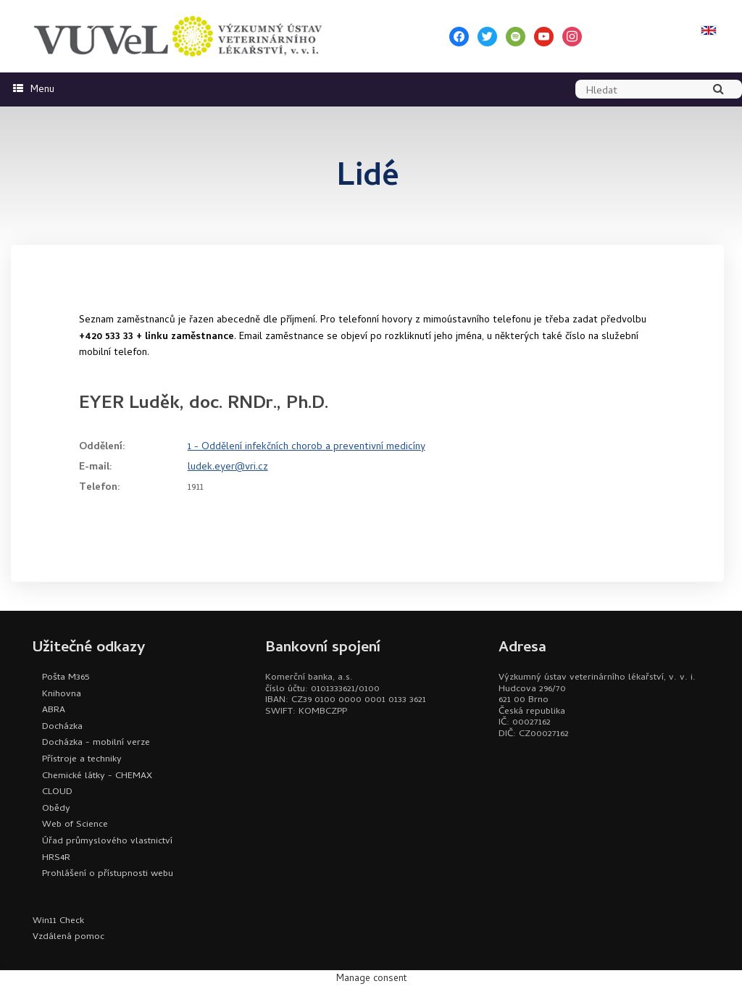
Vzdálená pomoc (68, 937)
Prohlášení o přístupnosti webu (107, 874)
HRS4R (56, 858)
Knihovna (61, 694)
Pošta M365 (65, 677)
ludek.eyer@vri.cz (228, 467)
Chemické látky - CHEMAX (97, 776)
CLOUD (57, 792)
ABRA (53, 710)
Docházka (62, 727)
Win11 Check (58, 921)
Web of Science (75, 824)
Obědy (56, 809)
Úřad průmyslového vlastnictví (107, 841)
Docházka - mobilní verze (96, 743)
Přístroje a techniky (82, 759)
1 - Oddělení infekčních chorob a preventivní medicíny (306, 447)
